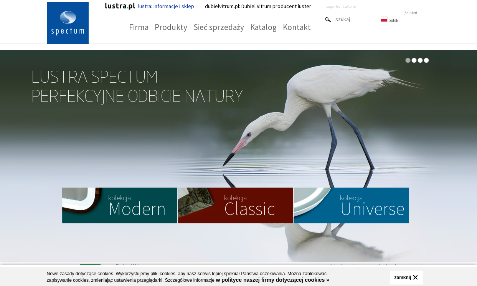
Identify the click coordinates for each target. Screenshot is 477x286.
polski (390, 20)
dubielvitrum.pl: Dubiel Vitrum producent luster (258, 6)
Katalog (263, 27)
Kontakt (297, 27)
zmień (411, 12)
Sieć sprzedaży (218, 27)
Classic (249, 206)
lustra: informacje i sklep (149, 6)
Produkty (171, 27)
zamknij (402, 277)
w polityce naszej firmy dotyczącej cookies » (272, 280)
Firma (139, 27)
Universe (372, 206)
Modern (137, 206)
